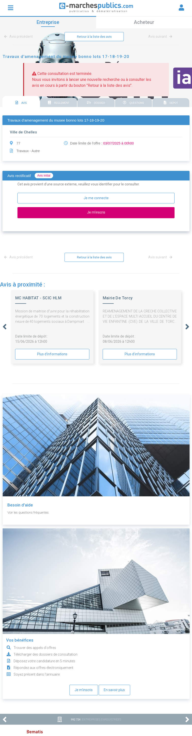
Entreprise (48, 22)
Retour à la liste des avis (94, 37)
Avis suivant (160, 37)
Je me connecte (96, 198)
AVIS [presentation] (21, 103)
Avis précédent (19, 37)
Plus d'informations (52, 355)
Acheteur (144, 22)
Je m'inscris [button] (96, 213)
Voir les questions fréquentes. (30, 513)
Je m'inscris (83, 690)
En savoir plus (114, 690)
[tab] (21, 102)
